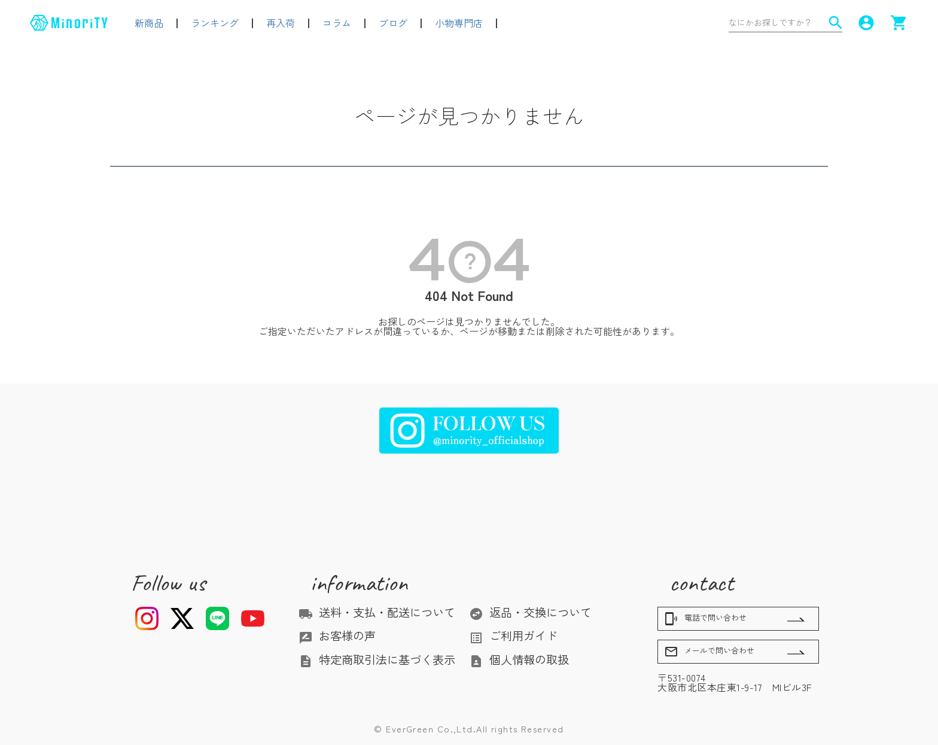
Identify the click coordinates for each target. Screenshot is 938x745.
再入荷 (280, 23)
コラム (336, 23)
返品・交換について (530, 612)
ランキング (215, 23)
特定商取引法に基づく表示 (377, 659)
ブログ (393, 23)
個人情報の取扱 (519, 659)
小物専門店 (459, 23)
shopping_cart (899, 23)
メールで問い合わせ (709, 651)
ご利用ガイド (513, 635)
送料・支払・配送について (377, 612)
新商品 (149, 23)
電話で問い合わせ (705, 619)
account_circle (866, 23)
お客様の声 (337, 635)
